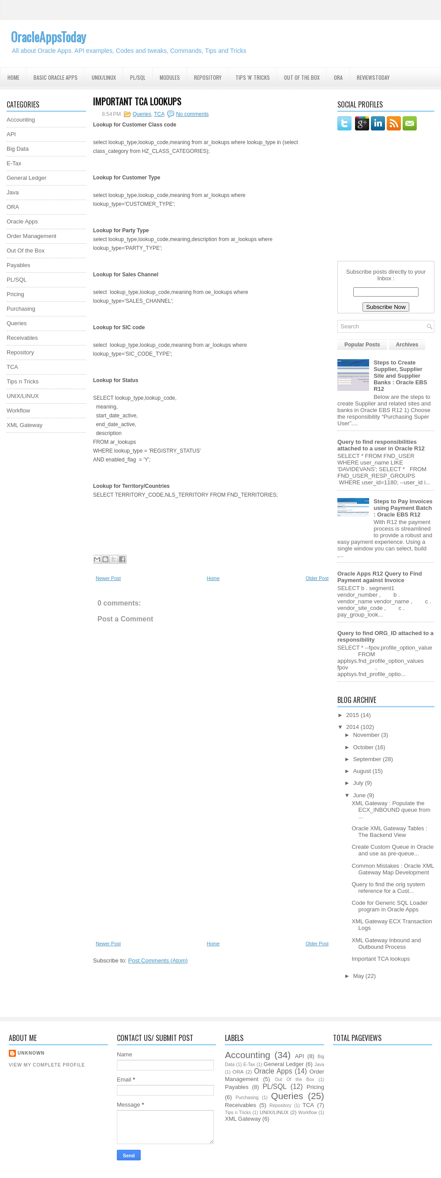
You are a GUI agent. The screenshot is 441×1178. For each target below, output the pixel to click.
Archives (407, 345)
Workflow (18, 410)
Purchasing (21, 308)
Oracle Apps (22, 221)
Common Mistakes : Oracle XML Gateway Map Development (392, 869)
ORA (338, 77)
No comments (192, 114)
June (360, 795)
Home (13, 77)
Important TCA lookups (137, 101)
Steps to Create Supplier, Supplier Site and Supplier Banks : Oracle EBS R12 (400, 375)
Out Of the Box (302, 77)
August (363, 771)
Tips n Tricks (22, 381)
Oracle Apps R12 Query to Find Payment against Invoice (379, 576)
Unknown (31, 1053)
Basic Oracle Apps (56, 77)
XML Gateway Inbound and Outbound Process (386, 943)
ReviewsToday (373, 77)
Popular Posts (362, 345)
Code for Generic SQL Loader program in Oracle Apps (389, 906)
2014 (353, 727)
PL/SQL (138, 77)
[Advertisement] (42, 571)
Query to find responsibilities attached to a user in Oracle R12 (381, 445)
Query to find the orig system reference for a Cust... (388, 887)
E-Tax (14, 163)
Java (13, 192)
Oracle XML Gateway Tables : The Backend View (389, 831)
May (359, 976)
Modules (170, 77)
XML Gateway (24, 425)
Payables (18, 265)
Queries (17, 323)
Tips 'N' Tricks (252, 77)
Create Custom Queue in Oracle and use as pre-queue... (392, 850)
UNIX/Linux (104, 77)
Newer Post (108, 578)
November (367, 735)
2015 (353, 715)
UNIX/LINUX (23, 396)
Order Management (31, 236)
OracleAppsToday (48, 37)
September (368, 759)
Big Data (18, 148)
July (359, 783)
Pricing (15, 294)
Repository (207, 77)
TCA (12, 367)
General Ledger (26, 178)
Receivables (22, 337)
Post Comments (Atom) (158, 960)
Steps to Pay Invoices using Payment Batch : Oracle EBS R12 (403, 508)
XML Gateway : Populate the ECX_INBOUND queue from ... (390, 810)
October (364, 747)
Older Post (317, 578)
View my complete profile (47, 1065)
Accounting (21, 119)
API (11, 134)
